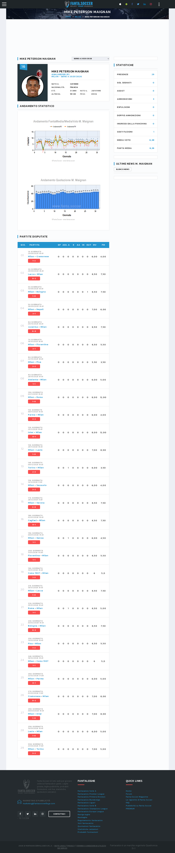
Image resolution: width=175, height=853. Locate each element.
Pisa (38, 362)
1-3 (34, 577)
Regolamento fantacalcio (90, 820)
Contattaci (59, 814)
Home (68, 16)
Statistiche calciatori (88, 829)
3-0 (34, 507)
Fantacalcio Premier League (91, 794)
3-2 (34, 753)
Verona (40, 502)
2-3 (34, 472)
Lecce (31, 274)
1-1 (34, 384)
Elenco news (122, 169)
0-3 (34, 630)
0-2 (34, 278)
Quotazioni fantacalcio (89, 826)
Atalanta (33, 379)
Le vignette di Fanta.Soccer (139, 799)
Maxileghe (82, 817)
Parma (31, 414)
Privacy (71, 845)
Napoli (40, 309)
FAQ (128, 802)
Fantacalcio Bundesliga (89, 799)
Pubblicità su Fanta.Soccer (139, 805)
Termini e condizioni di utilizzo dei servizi (81, 847)
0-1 (34, 436)
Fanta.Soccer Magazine (137, 796)
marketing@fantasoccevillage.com (39, 803)
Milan (78, 16)
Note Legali (60, 845)
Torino (31, 467)
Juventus (33, 326)
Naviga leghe (84, 814)
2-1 (34, 313)
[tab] (66, 256)
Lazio (39, 450)
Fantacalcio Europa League (91, 811)
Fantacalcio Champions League (93, 808)
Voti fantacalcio (85, 823)
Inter (31, 432)
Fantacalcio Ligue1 (86, 802)
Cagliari (32, 520)
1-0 (34, 296)
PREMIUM (130, 808)
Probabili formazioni (88, 832)
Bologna (41, 291)
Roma (39, 397)
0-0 (34, 331)
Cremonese (42, 256)
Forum (129, 794)
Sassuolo (41, 485)
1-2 (34, 260)
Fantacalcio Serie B (87, 805)
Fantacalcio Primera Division (91, 796)
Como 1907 (34, 573)
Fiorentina (42, 344)
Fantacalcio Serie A (87, 791)
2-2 (34, 366)
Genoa (40, 538)
